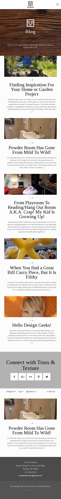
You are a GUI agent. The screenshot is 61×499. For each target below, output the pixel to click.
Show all (50, 392)
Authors (31, 392)
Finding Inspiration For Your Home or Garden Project (31, 89)
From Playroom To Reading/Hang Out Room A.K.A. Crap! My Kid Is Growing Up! (32, 209)
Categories (11, 392)
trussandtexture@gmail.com (30, 476)
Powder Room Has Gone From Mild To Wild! (32, 150)
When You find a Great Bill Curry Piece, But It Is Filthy (31, 272)
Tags (21, 392)
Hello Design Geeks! (31, 325)
